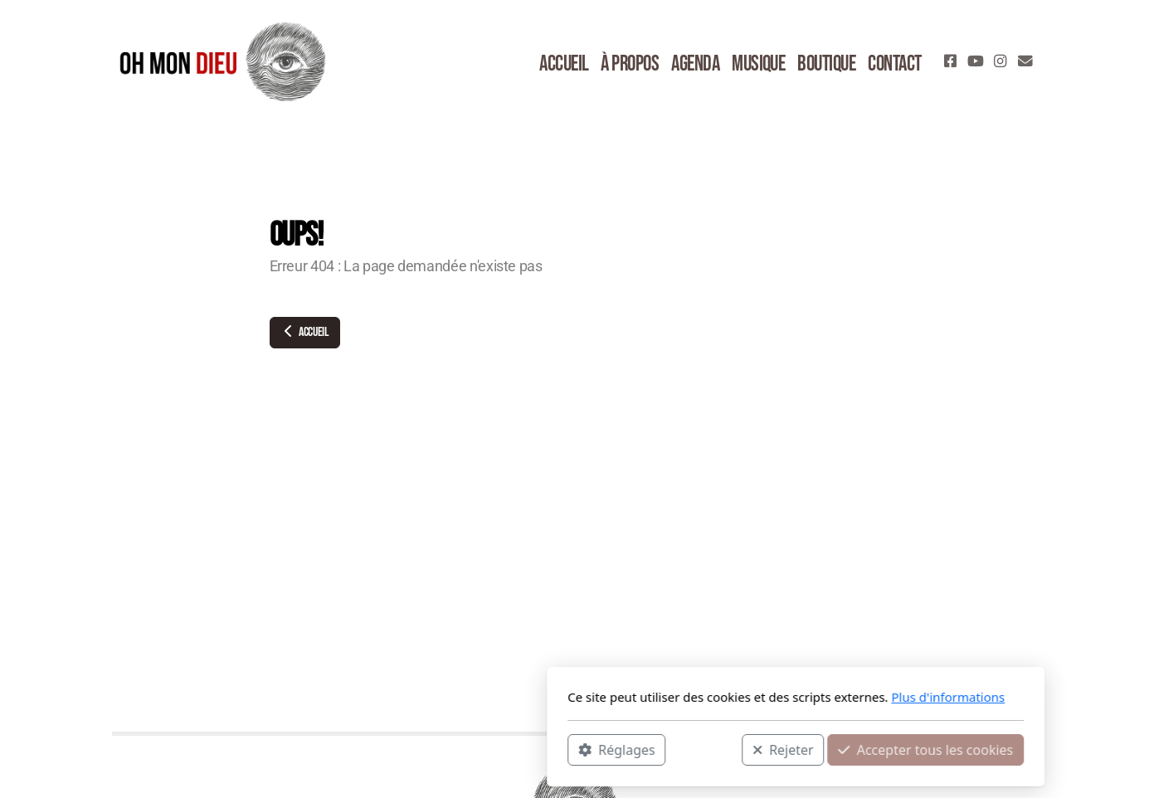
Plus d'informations (727, 697)
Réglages (396, 749)
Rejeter (561, 749)
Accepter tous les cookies (704, 749)
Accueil (304, 332)
